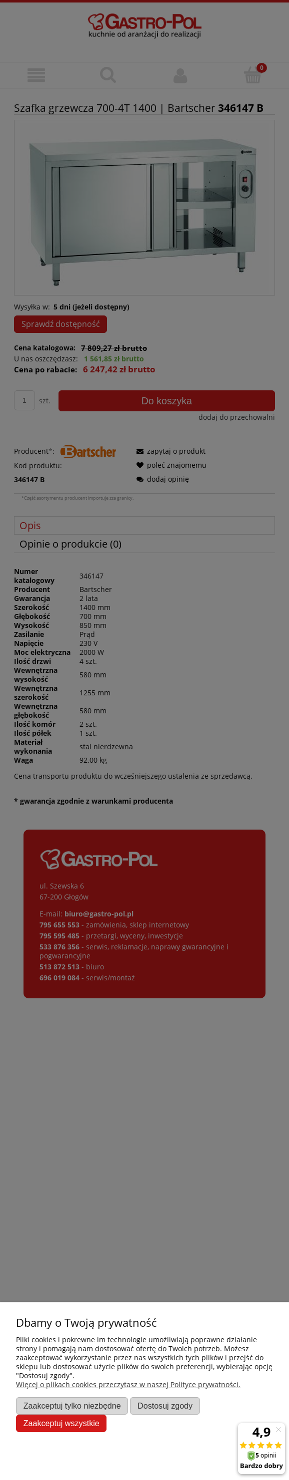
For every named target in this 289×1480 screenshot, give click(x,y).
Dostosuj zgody (165, 1405)
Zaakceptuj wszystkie (62, 1423)
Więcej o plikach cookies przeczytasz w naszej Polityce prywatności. (128, 1384)
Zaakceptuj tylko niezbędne (72, 1405)
